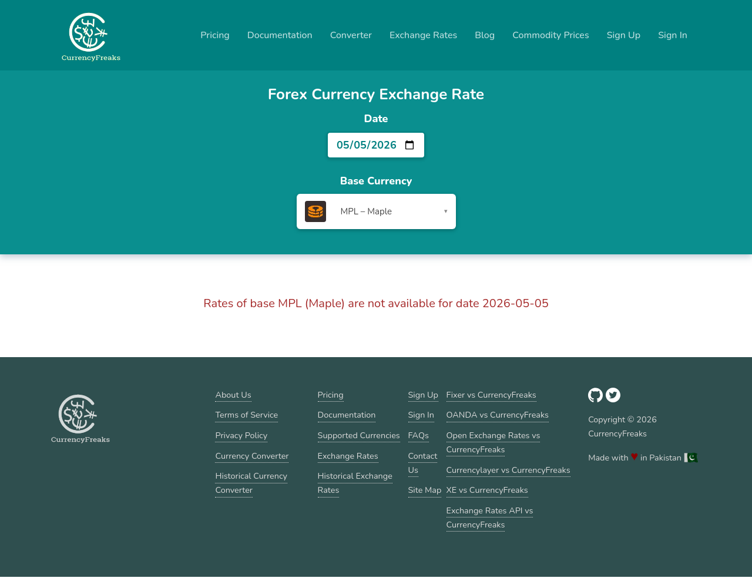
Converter (351, 35)
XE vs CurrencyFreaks (487, 490)
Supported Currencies (359, 435)
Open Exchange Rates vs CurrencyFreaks (493, 442)
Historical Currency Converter (251, 483)
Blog (485, 35)
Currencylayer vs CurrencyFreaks (508, 470)
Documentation (280, 35)
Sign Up (624, 35)
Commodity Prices (550, 35)
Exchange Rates (423, 35)
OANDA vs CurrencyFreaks (497, 415)
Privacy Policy (241, 435)
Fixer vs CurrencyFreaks (491, 395)
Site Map (425, 490)
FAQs (418, 435)
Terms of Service (246, 415)
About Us (233, 395)
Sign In (672, 35)
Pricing (215, 35)
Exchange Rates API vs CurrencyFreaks (489, 517)
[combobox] (376, 211)
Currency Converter (251, 456)
